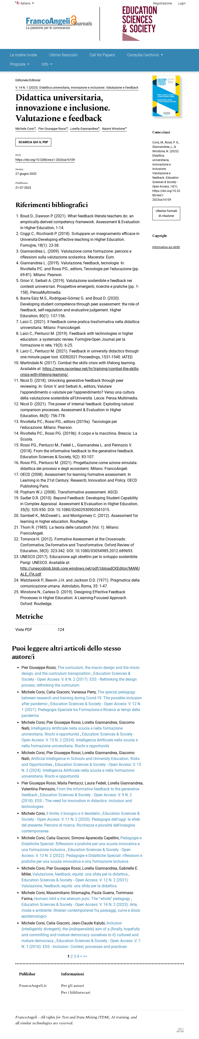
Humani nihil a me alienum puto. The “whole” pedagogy (82, 898)
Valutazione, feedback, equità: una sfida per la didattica (80, 874)
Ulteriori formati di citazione (166, 213)
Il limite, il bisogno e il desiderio (73, 813)
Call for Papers (102, 55)
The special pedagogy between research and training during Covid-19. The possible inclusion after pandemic (81, 698)
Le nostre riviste (23, 55)
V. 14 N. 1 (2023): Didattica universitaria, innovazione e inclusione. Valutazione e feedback (76, 87)
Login (182, 3)
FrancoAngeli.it (33, 986)
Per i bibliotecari (75, 992)
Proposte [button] (18, 64)
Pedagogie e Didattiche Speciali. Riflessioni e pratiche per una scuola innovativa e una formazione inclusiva (81, 844)
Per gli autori (72, 986)
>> (85, 956)
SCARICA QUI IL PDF (33, 142)
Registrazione (162, 3)
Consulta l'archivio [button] (143, 55)
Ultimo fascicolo (63, 55)
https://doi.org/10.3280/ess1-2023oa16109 (45, 160)
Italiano (28, 3)
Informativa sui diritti (166, 247)
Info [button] (45, 64)
